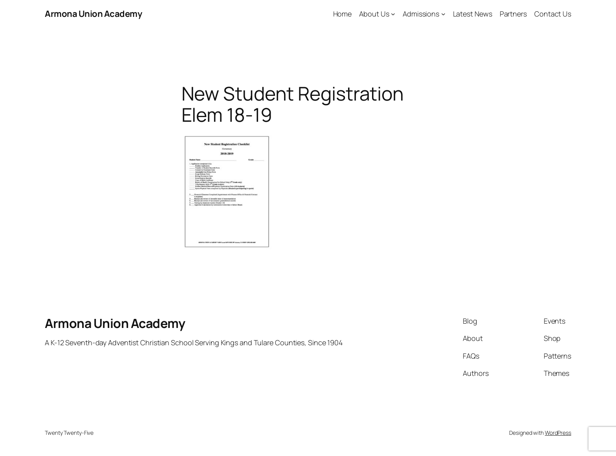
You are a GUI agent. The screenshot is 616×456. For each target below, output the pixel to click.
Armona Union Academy (93, 14)
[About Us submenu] (393, 14)
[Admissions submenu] (443, 14)
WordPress (558, 432)
